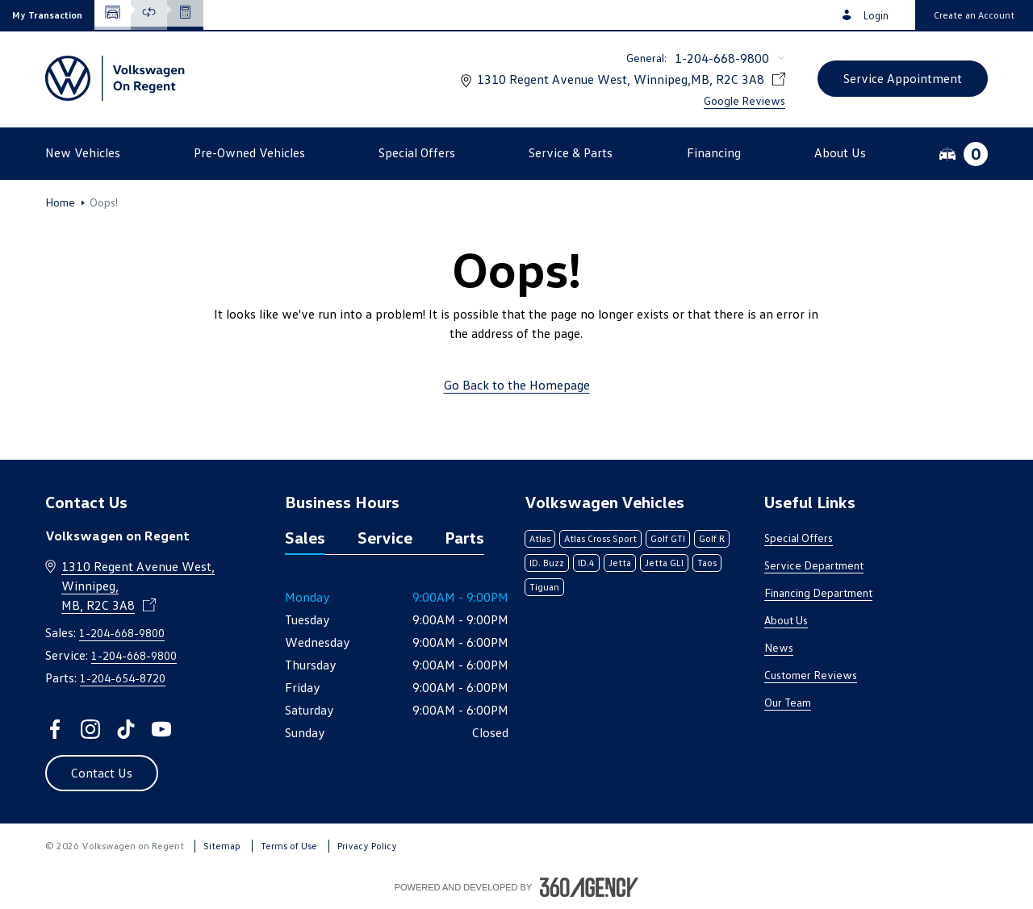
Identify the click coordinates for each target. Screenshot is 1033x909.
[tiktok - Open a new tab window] (126, 729)
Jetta (620, 563)
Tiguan (544, 587)
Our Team (787, 702)
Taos (707, 563)
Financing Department (818, 592)
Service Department (814, 565)
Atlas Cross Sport (600, 538)
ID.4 (586, 563)
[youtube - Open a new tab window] (161, 729)
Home (60, 202)
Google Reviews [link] (744, 100)
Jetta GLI (664, 563)
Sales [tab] (305, 537)
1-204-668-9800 (722, 58)
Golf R (712, 538)
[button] (47, 15)
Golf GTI (667, 538)
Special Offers (798, 537)
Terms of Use (289, 846)
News (778, 647)
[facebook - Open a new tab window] (55, 729)
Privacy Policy (367, 846)
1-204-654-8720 (122, 678)
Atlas (539, 538)
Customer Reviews (810, 675)
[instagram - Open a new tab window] (90, 729)
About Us (786, 620)
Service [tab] (385, 537)
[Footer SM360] (589, 887)
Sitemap (221, 846)
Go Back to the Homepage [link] (517, 385)
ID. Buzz (546, 563)
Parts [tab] (464, 537)
